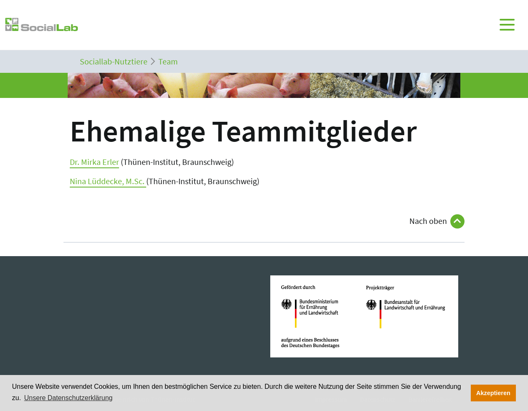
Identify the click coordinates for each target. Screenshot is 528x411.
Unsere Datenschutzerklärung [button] (68, 397)
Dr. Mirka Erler (94, 162)
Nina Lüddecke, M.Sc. (108, 181)
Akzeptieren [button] (493, 393)
